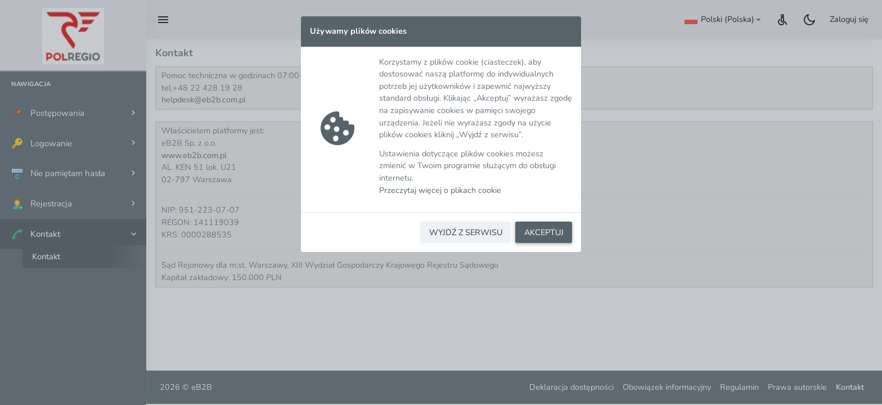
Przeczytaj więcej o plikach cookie (440, 190)
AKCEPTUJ (544, 232)
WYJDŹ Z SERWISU (465, 232)
